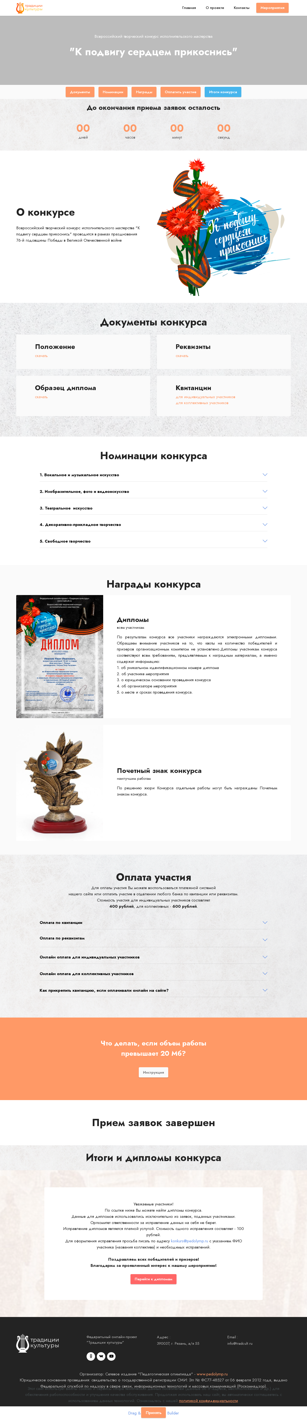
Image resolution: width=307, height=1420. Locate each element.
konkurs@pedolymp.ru (189, 1241)
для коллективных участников (202, 403)
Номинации (113, 92)
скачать (41, 356)
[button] (153, 475)
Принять (154, 1413)
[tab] (153, 475)
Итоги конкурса (223, 92)
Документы (80, 92)
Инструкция (153, 1072)
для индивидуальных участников (205, 397)
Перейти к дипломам (153, 1279)
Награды (144, 92)
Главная (189, 7)
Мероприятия (272, 7)
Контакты (241, 7)
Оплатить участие (180, 92)
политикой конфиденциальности (208, 1401)
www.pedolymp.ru (212, 1374)
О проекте (215, 7)
